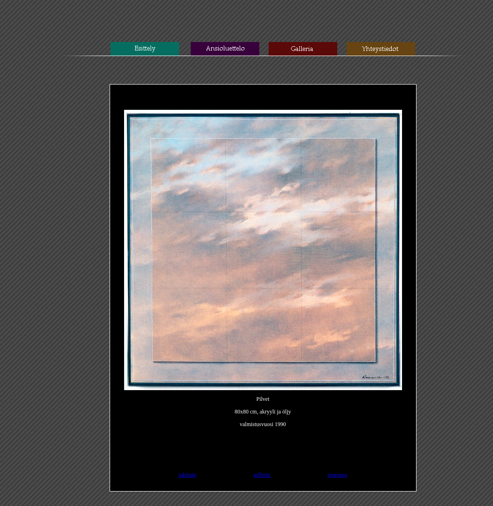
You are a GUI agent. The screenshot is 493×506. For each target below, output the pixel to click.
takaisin (187, 474)
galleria (262, 474)
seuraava (337, 474)
